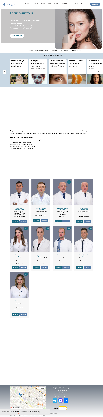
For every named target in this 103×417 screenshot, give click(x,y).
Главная (24, 50)
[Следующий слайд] (98, 72)
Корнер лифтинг (76, 50)
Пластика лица (55, 50)
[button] (17, 36)
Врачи (36, 3)
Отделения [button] (28, 3)
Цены (49, 3)
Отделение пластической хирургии (38, 50)
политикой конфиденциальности (18, 413)
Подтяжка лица (65, 50)
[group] (19, 71)
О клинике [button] (56, 3)
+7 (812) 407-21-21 (77, 3)
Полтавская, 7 (54, 5)
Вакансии (65, 3)
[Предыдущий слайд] (4, 72)
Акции (42, 3)
